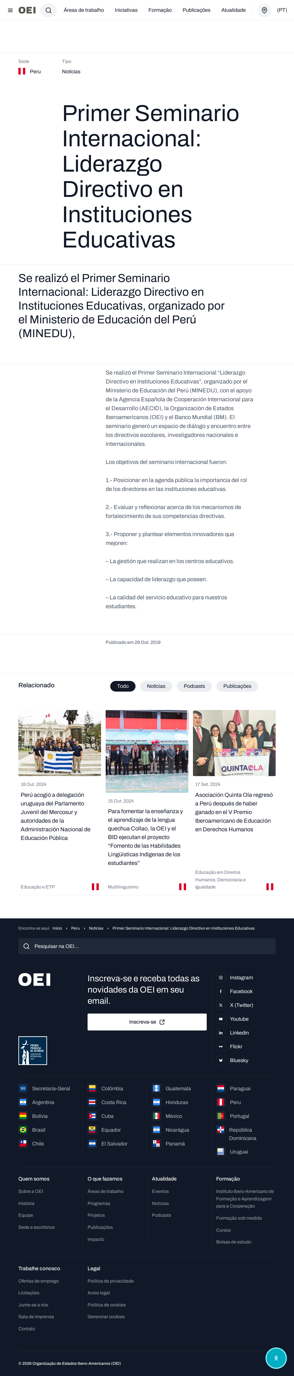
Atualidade (233, 10)
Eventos (160, 1191)
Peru (75, 928)
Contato (26, 1328)
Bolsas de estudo (233, 1241)
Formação (160, 10)
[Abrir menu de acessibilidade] (276, 1358)
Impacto (96, 1239)
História (26, 1203)
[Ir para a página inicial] (27, 10)
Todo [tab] (123, 686)
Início (57, 928)
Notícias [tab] (156, 686)
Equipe (25, 1215)
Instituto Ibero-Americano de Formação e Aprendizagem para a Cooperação (245, 1198)
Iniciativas (126, 10)
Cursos (223, 1230)
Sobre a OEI (30, 1191)
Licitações (28, 1292)
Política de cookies (107, 1304)
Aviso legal (99, 1292)
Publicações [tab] (237, 686)
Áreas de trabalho (84, 10)
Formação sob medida (239, 1218)
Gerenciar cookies (106, 1316)
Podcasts (161, 1215)
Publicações (196, 10)
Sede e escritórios (36, 1227)
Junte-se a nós (33, 1304)
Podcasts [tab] (194, 686)
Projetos (96, 1215)
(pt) (282, 10)
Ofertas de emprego (38, 1281)
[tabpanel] (147, 802)
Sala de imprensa (36, 1316)
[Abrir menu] (10, 10)
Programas (99, 1203)
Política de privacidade (111, 1281)
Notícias (96, 928)
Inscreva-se (147, 1022)
